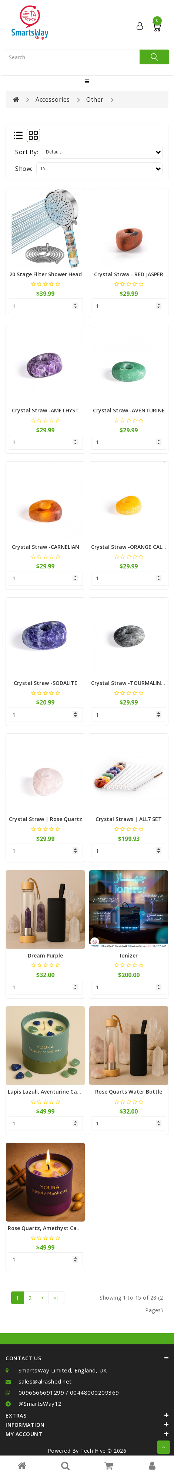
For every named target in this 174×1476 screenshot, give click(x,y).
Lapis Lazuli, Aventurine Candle (48, 1091)
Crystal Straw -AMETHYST (45, 410)
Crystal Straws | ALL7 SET (129, 819)
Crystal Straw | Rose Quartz (45, 819)
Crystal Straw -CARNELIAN (45, 546)
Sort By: (26, 152)
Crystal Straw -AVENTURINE (129, 410)
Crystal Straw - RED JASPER (128, 274)
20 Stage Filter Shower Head (45, 274)
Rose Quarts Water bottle (128, 1091)
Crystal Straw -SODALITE (45, 682)
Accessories (53, 99)
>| (56, 1297)
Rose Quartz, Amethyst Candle (48, 1228)
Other (95, 99)
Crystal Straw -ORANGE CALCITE (132, 546)
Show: (24, 169)
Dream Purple (45, 955)
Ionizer (129, 955)
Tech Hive (93, 1450)
